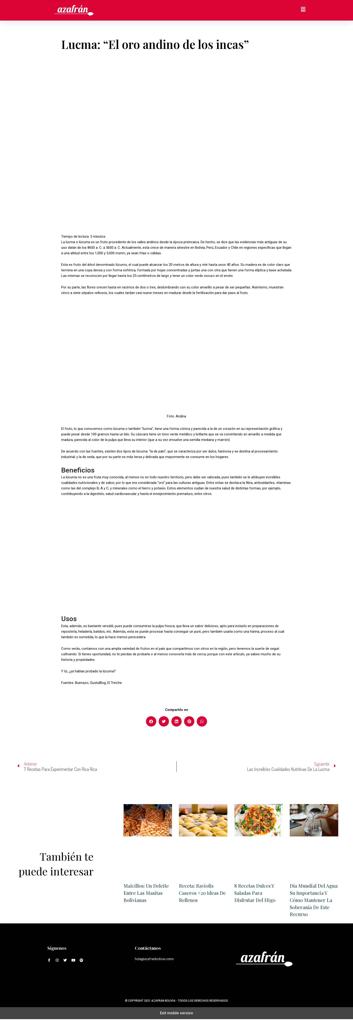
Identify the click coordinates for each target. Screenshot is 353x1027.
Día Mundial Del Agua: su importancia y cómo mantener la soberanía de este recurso (313, 904)
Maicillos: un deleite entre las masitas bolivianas (147, 893)
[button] (151, 721)
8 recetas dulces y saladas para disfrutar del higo (255, 893)
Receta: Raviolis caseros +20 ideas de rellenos (199, 893)
